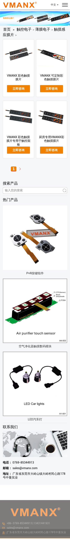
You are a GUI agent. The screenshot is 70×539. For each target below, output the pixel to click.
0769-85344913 (18, 462)
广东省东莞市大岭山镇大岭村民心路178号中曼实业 (34, 475)
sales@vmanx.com (20, 468)
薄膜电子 (42, 29)
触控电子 (24, 29)
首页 (7, 29)
